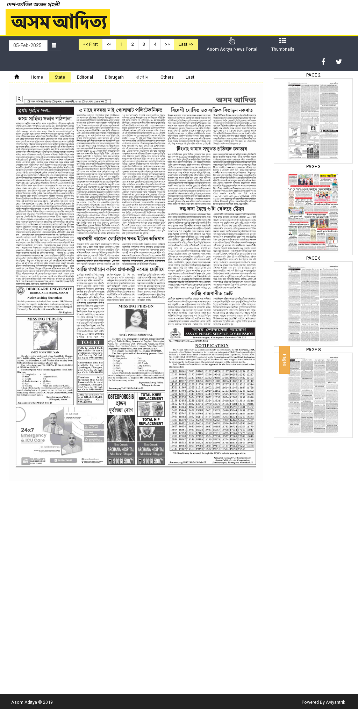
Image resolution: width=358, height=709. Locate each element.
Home (37, 77)
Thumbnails (282, 44)
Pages (284, 360)
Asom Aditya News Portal (232, 44)
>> (167, 44)
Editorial (85, 77)
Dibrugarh (114, 77)
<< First (90, 44)
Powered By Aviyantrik (323, 702)
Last (190, 77)
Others (167, 77)
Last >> (186, 44)
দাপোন (142, 77)
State (60, 77)
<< (109, 44)
